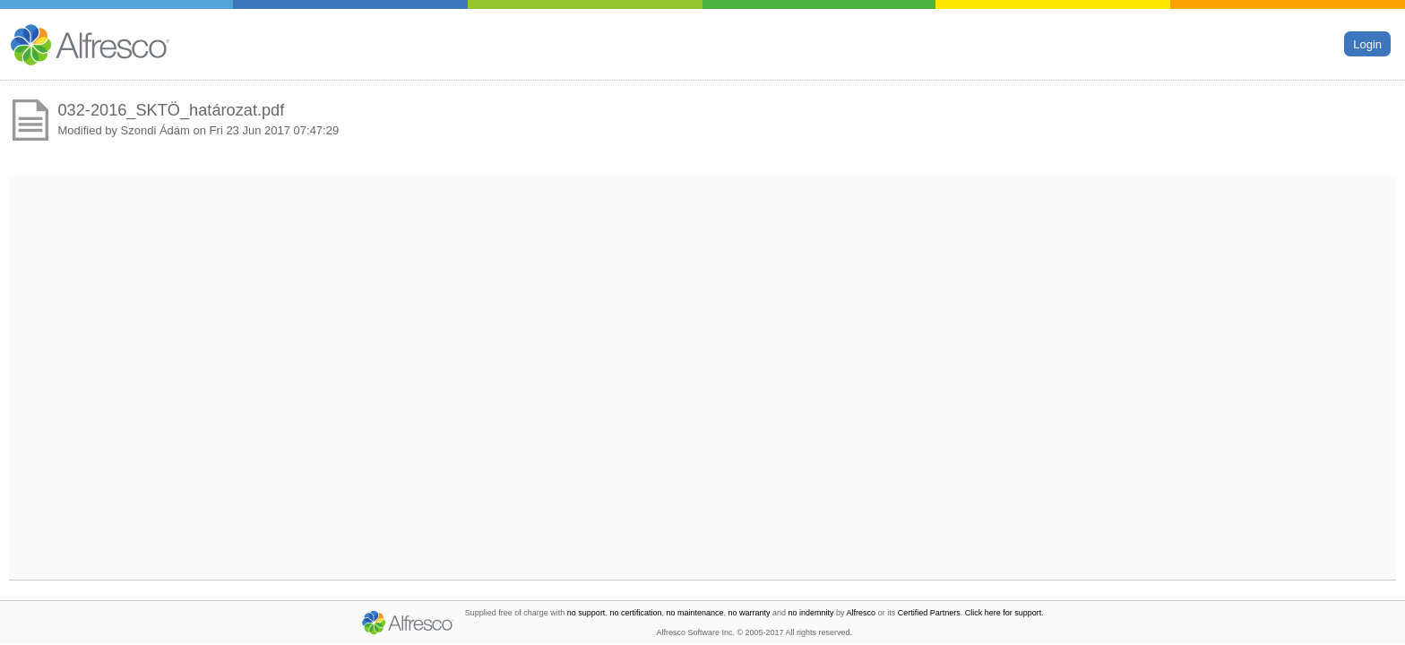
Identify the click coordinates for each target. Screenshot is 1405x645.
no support (586, 612)
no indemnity (811, 612)
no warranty (749, 612)
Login (1367, 43)
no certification (635, 612)
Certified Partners (929, 612)
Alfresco (861, 612)
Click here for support (1003, 612)
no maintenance (694, 612)
